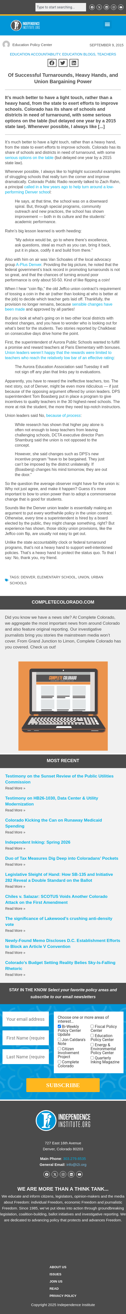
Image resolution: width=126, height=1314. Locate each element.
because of (63, 415)
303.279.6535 (74, 1158)
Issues (56, 1274)
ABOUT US (58, 1267)
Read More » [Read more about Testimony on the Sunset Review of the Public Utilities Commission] (15, 788)
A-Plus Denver (28, 265)
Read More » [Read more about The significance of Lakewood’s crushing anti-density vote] (15, 931)
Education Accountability (35, 54)
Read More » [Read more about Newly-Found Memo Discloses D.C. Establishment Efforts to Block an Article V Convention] (15, 953)
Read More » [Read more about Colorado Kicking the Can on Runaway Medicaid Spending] (15, 832)
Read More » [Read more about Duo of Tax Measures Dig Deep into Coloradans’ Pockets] (15, 864)
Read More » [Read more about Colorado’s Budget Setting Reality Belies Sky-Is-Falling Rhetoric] (15, 975)
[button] (107, 24)
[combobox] (60, 7)
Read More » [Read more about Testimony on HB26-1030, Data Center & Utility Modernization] (15, 810)
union (83, 577)
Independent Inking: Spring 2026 (37, 842)
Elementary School (56, 577)
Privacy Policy (63, 1296)
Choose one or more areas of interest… (83, 1019)
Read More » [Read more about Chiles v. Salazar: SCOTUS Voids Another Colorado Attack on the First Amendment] (15, 909)
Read (54, 1288)
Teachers (106, 54)
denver (28, 577)
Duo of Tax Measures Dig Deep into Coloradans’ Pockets (61, 858)
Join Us (56, 1281)
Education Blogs (78, 54)
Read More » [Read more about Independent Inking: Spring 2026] (15, 848)
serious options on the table (29, 158)
